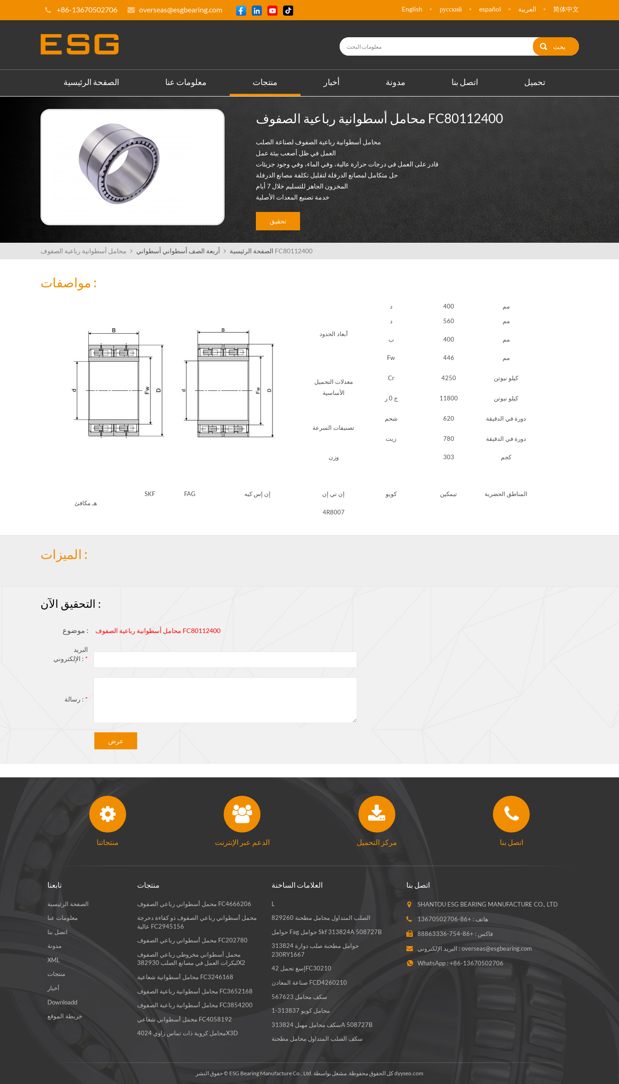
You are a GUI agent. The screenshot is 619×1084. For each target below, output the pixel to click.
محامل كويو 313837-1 (301, 1010)
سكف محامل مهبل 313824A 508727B (322, 1024)
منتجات (265, 82)
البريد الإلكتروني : (70, 653)
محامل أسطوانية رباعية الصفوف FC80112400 (157, 630)
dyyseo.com (408, 1073)
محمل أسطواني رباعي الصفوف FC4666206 (194, 903)
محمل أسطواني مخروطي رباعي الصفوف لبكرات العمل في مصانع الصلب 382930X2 (191, 959)
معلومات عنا (186, 82)
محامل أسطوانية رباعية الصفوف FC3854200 (195, 1005)
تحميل (534, 82)
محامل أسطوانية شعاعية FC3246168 (185, 977)
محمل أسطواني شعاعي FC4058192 (184, 1019)
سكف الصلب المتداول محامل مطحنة (317, 1038)
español (490, 9)
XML (53, 960)
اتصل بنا (464, 82)
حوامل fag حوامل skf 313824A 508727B (327, 932)
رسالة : (76, 699)
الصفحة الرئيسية (91, 82)
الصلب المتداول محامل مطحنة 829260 (321, 917)
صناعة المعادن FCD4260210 (309, 982)
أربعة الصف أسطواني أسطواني (178, 251)
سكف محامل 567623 (299, 996)
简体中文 (566, 9)
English (412, 9)
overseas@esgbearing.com (180, 9)
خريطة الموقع (64, 1016)
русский (451, 9)
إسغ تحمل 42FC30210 (301, 968)
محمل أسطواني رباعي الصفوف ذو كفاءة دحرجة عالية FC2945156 (197, 922)
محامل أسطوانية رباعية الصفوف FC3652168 (195, 991)
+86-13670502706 (444, 919)
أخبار (332, 82)
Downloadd (62, 1002)
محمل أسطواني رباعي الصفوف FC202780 (192, 940)
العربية (527, 9)
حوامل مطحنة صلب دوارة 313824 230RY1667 (315, 950)
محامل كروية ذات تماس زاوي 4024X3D (187, 1033)
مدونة (395, 82)
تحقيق (278, 221)
